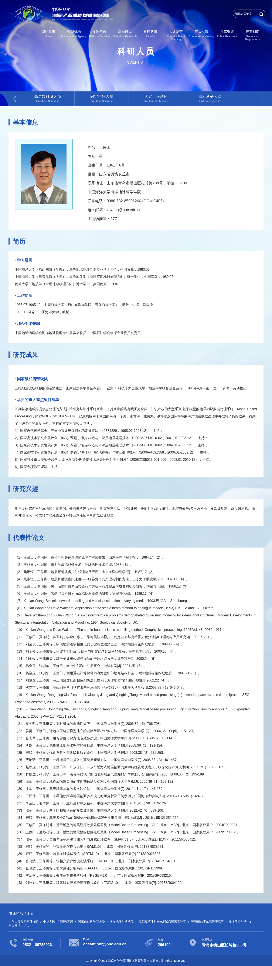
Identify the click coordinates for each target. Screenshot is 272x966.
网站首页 (48, 34)
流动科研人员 (210, 98)
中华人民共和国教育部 (58, 921)
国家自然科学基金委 (91, 921)
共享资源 (227, 34)
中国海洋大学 (17, 925)
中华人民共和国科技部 (23, 921)
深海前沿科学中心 (240, 921)
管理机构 (74, 34)
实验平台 (99, 34)
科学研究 (125, 34)
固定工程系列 (156, 98)
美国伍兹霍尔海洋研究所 (207, 921)
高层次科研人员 (47, 98)
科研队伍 (150, 34)
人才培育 (176, 35)
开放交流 (201, 34)
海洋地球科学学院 (121, 921)
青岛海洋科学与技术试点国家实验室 (162, 921)
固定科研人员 (102, 98)
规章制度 (252, 35)
